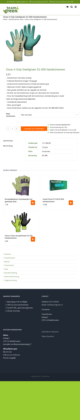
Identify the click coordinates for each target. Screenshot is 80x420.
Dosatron (7, 254)
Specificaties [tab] (8, 141)
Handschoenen (9, 258)
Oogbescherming (10, 280)
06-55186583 (11, 2)
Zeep (6, 269)
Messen (7, 262)
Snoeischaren (9, 265)
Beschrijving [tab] (8, 146)
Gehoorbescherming (11, 276)
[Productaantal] (12, 129)
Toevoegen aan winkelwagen (34, 129)
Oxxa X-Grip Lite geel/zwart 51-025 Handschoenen (18, 237)
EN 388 (44, 155)
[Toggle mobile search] (72, 7)
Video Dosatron (48, 336)
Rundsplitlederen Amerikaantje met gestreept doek (18, 200)
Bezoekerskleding (10, 273)
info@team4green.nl (22, 2)
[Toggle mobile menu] (76, 7)
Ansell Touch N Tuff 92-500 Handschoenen (53, 200)
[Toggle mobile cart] (67, 7)
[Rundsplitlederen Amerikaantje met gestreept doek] (21, 185)
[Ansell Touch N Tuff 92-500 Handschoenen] (59, 185)
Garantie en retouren (50, 332)
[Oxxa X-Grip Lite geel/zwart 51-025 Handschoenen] (21, 222)
